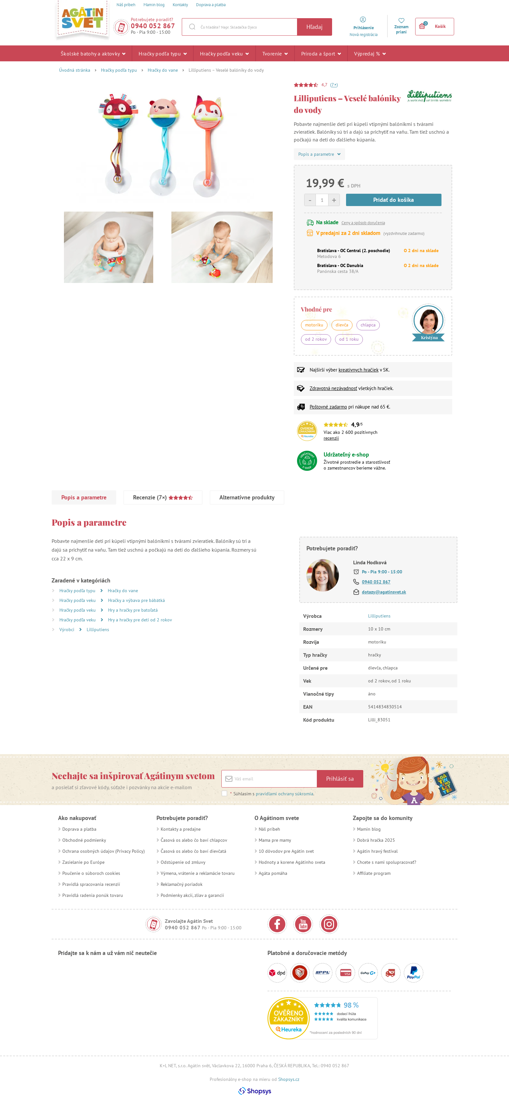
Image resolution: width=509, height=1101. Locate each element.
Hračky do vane (163, 70)
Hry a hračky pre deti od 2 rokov (140, 620)
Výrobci (67, 629)
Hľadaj (314, 27)
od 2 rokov (316, 339)
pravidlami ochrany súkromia (284, 794)
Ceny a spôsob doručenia (363, 223)
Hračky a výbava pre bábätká (136, 600)
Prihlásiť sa (340, 778)
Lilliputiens (98, 629)
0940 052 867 (153, 25)
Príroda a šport (321, 53)
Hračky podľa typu (163, 53)
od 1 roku (349, 339)
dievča (342, 325)
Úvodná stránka (74, 70)
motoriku (314, 325)
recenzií (331, 438)
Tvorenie (275, 53)
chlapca (368, 325)
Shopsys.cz (288, 1079)
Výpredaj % (370, 53)
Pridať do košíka (393, 199)
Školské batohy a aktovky (93, 53)
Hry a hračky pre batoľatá (133, 610)
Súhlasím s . (272, 794)
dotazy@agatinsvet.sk (384, 592)
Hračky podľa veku (224, 53)
